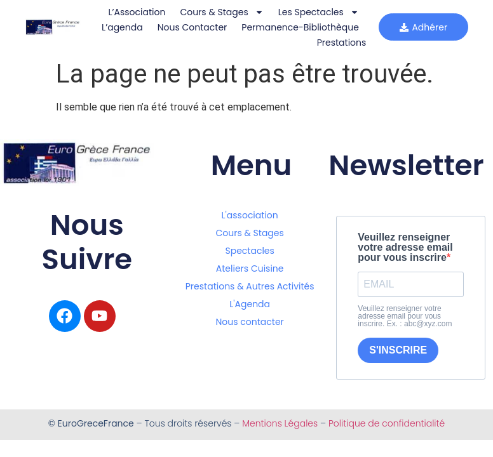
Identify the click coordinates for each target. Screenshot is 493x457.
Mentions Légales (280, 423)
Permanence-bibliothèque (240, 42)
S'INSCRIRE (398, 350)
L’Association (133, 12)
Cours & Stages (218, 12)
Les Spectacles (314, 12)
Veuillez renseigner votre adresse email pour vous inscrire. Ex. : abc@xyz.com (405, 316)
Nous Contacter (320, 27)
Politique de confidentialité (386, 423)
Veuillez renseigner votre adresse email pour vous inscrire (405, 247)
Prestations (338, 42)
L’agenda (250, 27)
